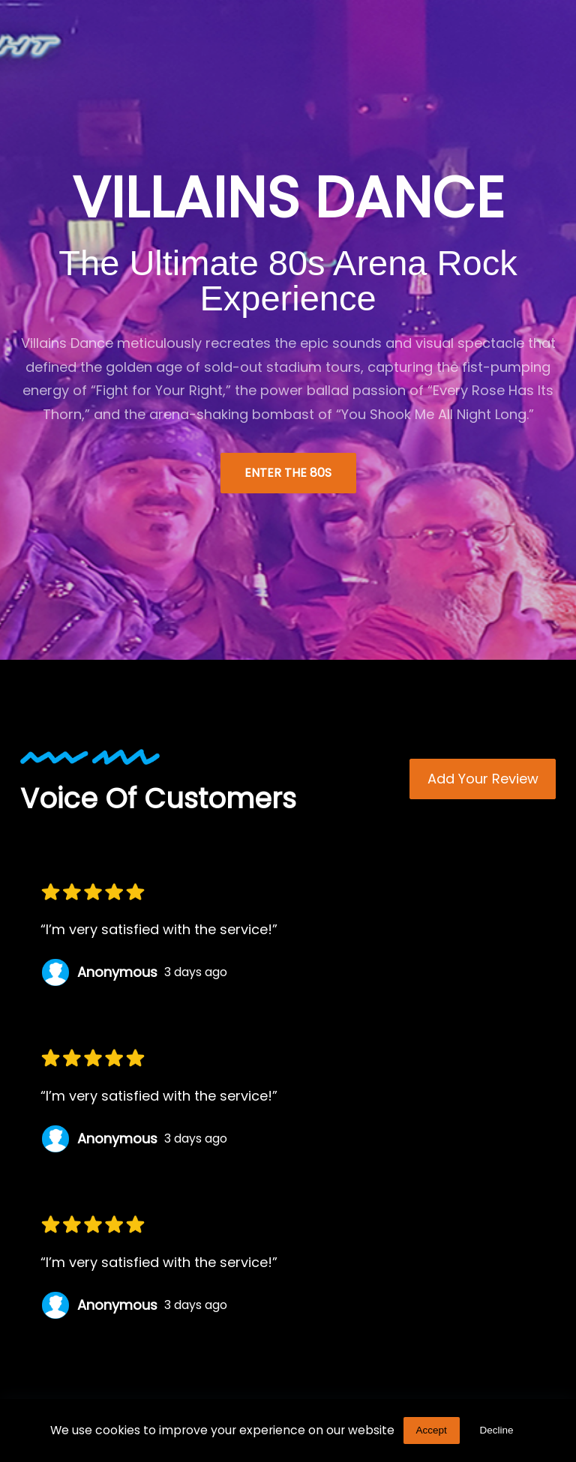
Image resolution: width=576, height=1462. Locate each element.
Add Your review (483, 778)
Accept (431, 1430)
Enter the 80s (288, 472)
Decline (497, 1430)
